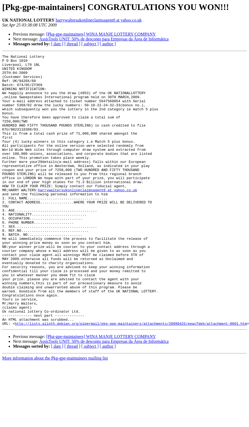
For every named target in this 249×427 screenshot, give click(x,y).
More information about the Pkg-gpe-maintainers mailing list (55, 412)
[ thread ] (72, 44)
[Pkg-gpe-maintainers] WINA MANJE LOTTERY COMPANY (101, 34)
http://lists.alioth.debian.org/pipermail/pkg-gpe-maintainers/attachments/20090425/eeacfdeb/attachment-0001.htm (131, 377)
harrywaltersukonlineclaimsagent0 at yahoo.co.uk (99, 20)
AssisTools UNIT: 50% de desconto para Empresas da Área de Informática (104, 39)
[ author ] (108, 44)
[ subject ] (90, 44)
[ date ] (57, 44)
